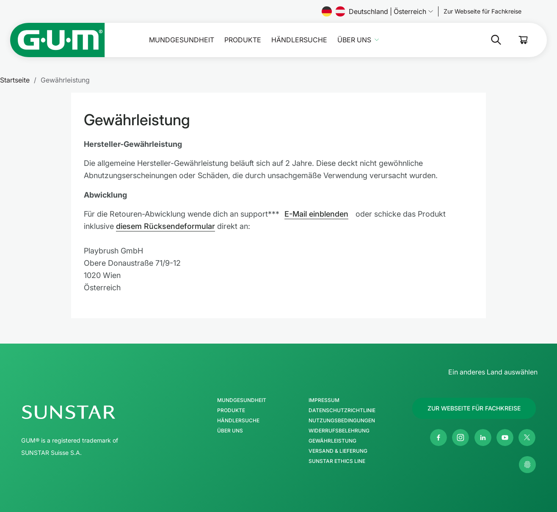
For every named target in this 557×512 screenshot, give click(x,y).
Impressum (324, 400)
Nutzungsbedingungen (342, 420)
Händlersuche (299, 40)
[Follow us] (482, 11)
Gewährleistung (332, 440)
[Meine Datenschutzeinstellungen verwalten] (527, 464)
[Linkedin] (482, 437)
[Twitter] (526, 437)
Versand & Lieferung (338, 451)
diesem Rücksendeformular (165, 226)
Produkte (242, 40)
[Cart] (523, 40)
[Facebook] (438, 437)
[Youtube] (504, 437)
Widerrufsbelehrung (339, 430)
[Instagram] (460, 437)
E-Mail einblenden (316, 213)
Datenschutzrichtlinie (342, 410)
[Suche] (462, 40)
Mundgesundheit (181, 40)
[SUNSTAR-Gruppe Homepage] (94, 412)
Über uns (354, 40)
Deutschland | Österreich (377, 11)
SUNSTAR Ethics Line (337, 461)
